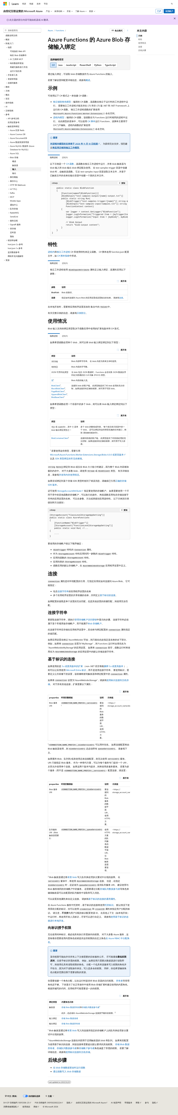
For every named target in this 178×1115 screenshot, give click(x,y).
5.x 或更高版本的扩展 (72, 666)
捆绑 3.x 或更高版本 (113, 666)
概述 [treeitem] (14, 161)
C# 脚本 (91, 121)
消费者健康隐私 (10, 1106)
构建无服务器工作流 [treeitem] (19, 67)
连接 (121, 297)
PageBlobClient (57, 391)
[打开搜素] (172, 3)
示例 (140, 35)
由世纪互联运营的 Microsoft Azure (91, 1102)
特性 (140, 39)
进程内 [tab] (65, 157)
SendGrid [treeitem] (14, 216)
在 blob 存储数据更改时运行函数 (69, 1067)
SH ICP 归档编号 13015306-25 (16, 1102)
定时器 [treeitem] (13, 232)
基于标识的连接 (107, 595)
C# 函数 (70, 163)
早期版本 (128, 1102)
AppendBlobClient (59, 394)
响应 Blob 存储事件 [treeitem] (18, 55)
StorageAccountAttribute (69, 490)
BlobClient (55, 385)
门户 (159, 11)
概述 (88, 80)
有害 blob (72, 877)
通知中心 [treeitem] (14, 204)
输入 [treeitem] (14, 169)
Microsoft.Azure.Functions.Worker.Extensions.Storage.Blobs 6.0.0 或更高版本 (87, 454)
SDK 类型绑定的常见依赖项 (68, 458)
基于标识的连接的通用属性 (101, 898)
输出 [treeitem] (14, 173)
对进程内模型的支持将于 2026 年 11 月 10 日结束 (74, 143)
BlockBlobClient (58, 388)
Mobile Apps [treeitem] (15, 200)
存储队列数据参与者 (110, 888)
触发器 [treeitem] (15, 165)
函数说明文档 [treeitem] (11, 35)
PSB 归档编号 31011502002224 (48, 1102)
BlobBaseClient (57, 397)
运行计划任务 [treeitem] (16, 71)
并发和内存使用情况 (69, 474)
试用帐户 (169, 11)
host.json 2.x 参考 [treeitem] (15, 244)
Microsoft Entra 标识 (76, 670)
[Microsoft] (5, 4)
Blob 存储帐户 (95, 623)
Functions (60, 30)
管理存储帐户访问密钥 (86, 619)
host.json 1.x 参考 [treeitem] (15, 248)
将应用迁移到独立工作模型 (65, 147)
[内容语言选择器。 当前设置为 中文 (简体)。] (11, 1096)
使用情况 (142, 43)
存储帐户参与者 (87, 1048)
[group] (89, 210)
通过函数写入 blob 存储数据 (67, 1071)
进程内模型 (58, 117)
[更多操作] (127, 30)
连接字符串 (63, 591)
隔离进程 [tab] (54, 157)
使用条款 (26, 1106)
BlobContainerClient (59, 438)
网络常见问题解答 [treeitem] (15, 256)
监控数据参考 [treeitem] (13, 252)
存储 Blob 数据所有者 (70, 1007)
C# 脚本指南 (63, 255)
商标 (35, 1106)
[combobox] (22, 30)
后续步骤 (142, 50)
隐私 (69, 1102)
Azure (50, 30)
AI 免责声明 (116, 1102)
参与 (147, 1102)
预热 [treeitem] (12, 236)
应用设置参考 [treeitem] (13, 122)
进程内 (51, 251)
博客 (137, 1102)
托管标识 (109, 904)
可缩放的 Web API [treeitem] (18, 51)
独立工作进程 (63, 251)
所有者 (119, 980)
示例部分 (81, 312)
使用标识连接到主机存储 (78, 1052)
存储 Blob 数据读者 (69, 1018)
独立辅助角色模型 (62, 101)
